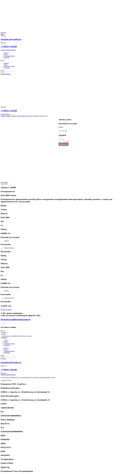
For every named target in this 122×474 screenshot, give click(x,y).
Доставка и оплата (9, 56)
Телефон (3, 332)
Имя (2, 331)
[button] (61, 60)
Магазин (8, 116)
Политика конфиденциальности (15, 319)
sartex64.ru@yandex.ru (11, 39)
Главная (3, 116)
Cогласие (3, 334)
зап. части (30, 116)
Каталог (6, 53)
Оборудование (22, 116)
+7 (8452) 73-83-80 (9, 46)
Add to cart (63, 144)
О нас (5, 54)
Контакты (7, 57)
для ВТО (35, 116)
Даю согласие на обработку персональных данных (17, 336)
